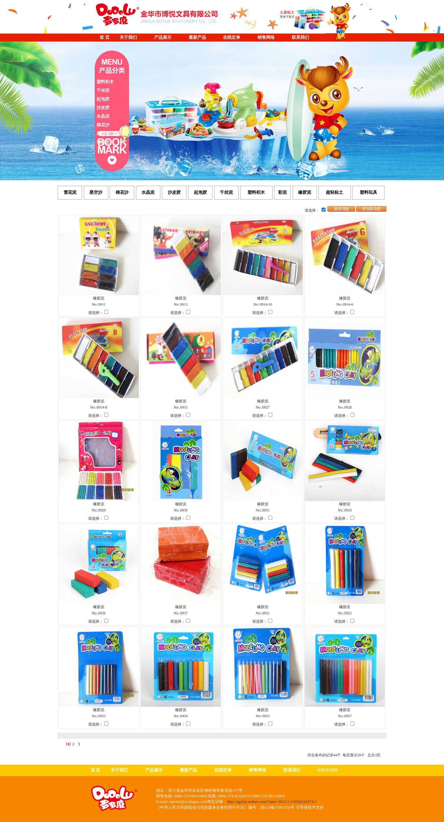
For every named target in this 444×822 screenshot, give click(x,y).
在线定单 (231, 37)
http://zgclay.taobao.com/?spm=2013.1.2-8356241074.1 (272, 801)
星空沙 (103, 133)
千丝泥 (103, 90)
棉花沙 (103, 125)
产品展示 (162, 37)
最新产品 (197, 37)
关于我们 (128, 37)
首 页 (104, 37)
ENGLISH (328, 770)
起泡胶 (103, 99)
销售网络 (266, 37)
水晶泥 (103, 116)
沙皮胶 (103, 107)
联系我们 (300, 37)
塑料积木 (105, 81)
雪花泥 (103, 142)
